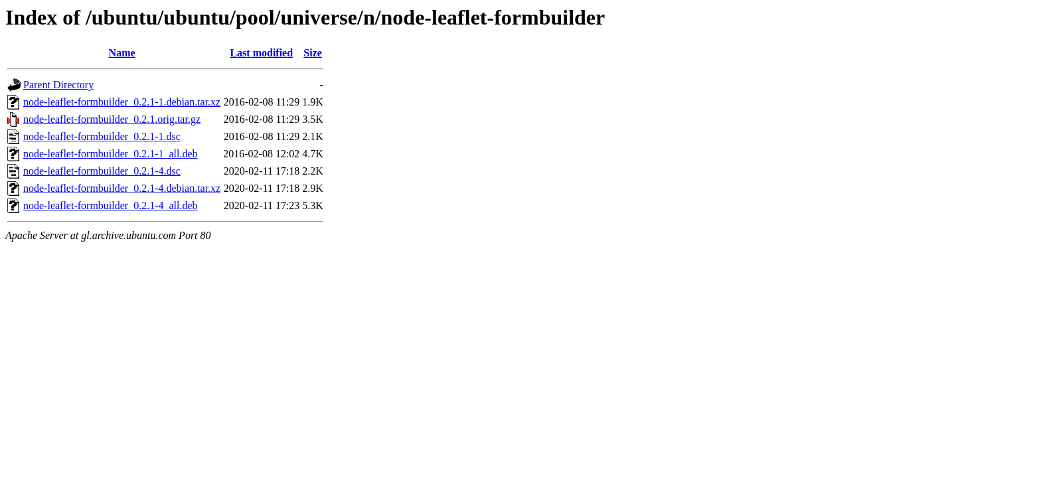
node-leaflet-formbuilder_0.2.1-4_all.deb (110, 205)
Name (122, 52)
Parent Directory (58, 84)
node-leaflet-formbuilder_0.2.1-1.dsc (102, 136)
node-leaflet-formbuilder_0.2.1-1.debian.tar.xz (121, 102)
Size (312, 52)
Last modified (261, 52)
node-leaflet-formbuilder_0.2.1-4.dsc (102, 171)
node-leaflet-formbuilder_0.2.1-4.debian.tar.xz (121, 188)
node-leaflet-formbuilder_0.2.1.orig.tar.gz (111, 119)
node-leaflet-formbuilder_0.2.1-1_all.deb (110, 153)
